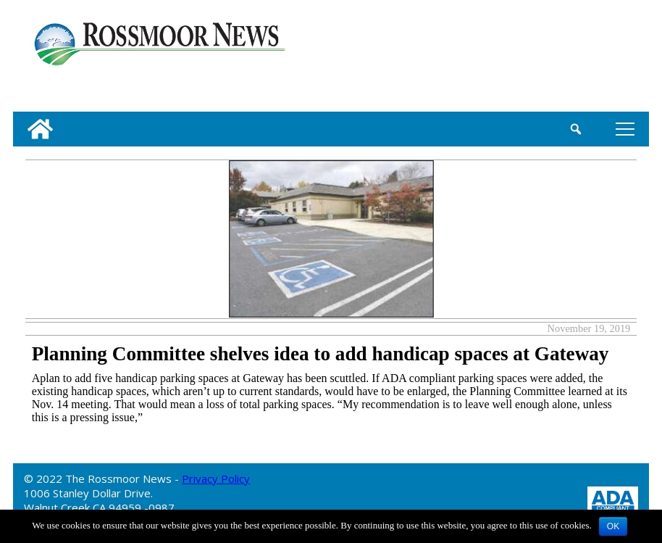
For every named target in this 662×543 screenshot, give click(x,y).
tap (625, 129)
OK (613, 526)
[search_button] (576, 129)
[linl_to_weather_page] (592, 59)
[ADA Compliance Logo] (612, 499)
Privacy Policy (216, 478)
